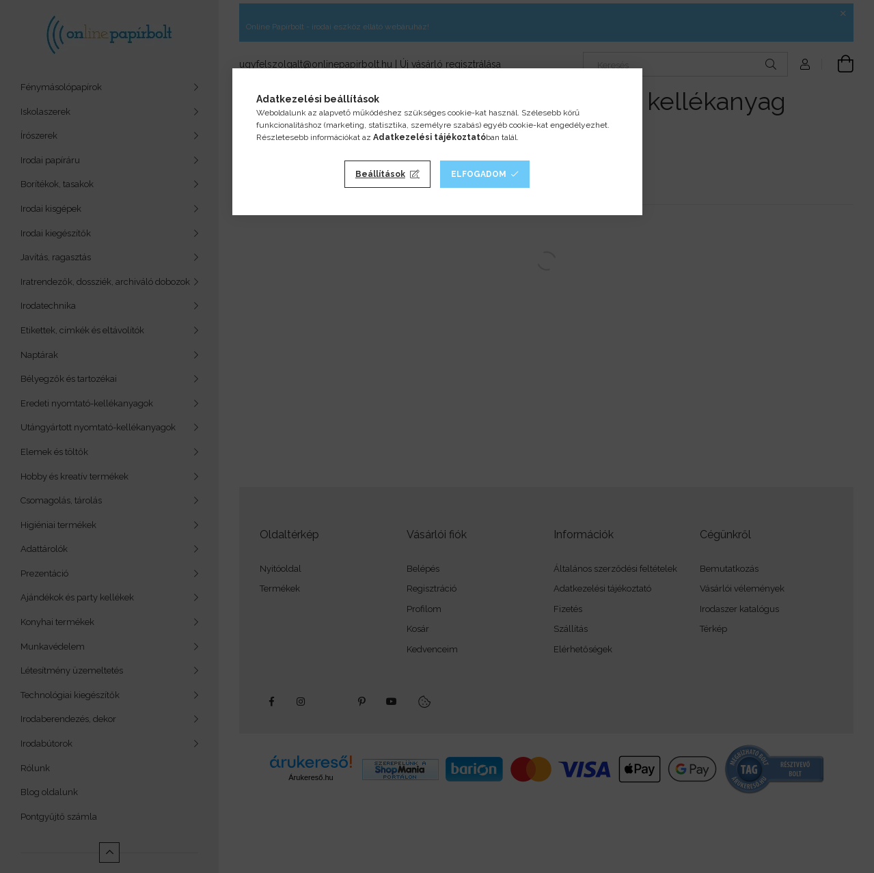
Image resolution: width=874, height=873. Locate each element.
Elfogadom (478, 174)
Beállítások (380, 174)
